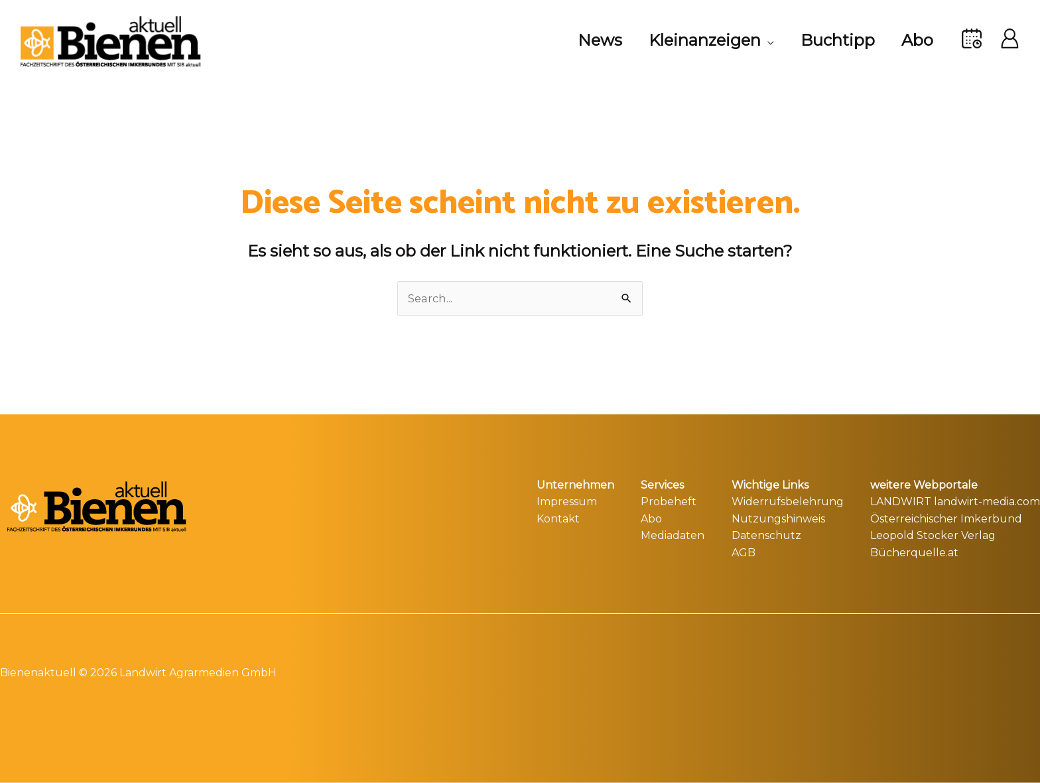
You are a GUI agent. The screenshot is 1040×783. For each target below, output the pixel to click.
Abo (651, 517)
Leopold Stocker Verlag (933, 534)
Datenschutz (766, 534)
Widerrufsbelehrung (788, 500)
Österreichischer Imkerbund (946, 517)
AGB (743, 551)
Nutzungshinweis (778, 517)
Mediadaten (672, 534)
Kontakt (558, 517)
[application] (754, 40)
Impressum (567, 500)
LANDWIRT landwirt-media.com (955, 500)
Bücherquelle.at (914, 551)
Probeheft (668, 500)
